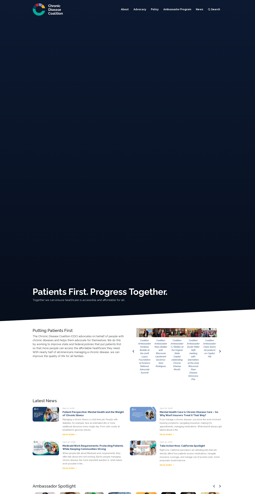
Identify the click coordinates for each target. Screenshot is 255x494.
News (199, 9)
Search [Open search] (214, 9)
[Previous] (214, 486)
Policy (155, 9)
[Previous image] (133, 351)
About (125, 9)
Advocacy (140, 9)
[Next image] (220, 351)
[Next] (220, 486)
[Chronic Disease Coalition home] (48, 9)
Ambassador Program (177, 9)
